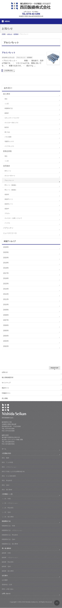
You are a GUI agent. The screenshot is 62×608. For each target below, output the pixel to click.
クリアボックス (9, 146)
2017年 (6, 273)
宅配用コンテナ (9, 141)
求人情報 (5, 398)
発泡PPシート (9, 199)
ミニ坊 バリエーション (10, 503)
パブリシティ (8, 228)
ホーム (4, 449)
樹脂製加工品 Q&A (8, 539)
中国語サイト (6, 393)
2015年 (6, 284)
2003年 (6, 341)
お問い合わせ (6, 593)
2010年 (6, 304)
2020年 (6, 258)
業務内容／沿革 (7, 584)
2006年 (6, 325)
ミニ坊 (7, 103)
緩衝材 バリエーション (10, 557)
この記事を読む (8, 70)
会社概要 (5, 580)
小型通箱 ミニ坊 (7, 494)
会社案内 (5, 575)
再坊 (6, 99)
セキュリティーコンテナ (12, 118)
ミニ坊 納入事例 (7, 517)
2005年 (6, 330)
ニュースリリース (10, 233)
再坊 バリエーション (9, 467)
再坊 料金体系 (7, 480)
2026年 (6, 247)
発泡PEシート (9, 204)
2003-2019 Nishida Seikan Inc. (28, 602)
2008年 (6, 315)
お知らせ (5, 372)
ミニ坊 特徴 (6, 498)
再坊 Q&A (5, 485)
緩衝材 (7, 113)
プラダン (7, 213)
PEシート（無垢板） (11, 190)
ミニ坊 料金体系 (7, 508)
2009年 (6, 310)
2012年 (6, 294)
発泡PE (7, 194)
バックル (7, 223)
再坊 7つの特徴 (7, 462)
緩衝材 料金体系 (7, 562)
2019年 (6, 263)
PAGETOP (54, 368)
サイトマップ (6, 383)
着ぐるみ (7, 132)
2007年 (6, 320)
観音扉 (7, 127)
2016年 (6, 278)
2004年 (6, 336)
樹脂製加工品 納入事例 (10, 544)
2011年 (6, 299)
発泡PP (7, 208)
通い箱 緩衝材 (6, 548)
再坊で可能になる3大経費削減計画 (13, 471)
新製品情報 (7, 151)
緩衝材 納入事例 (7, 571)
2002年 (6, 346)
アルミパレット (8, 53)
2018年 (6, 268)
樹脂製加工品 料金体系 (10, 535)
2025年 (6, 252)
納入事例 (6, 94)
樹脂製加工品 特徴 (8, 526)
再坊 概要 (5, 458)
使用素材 (29, 57)
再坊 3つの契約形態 (9, 476)
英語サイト (5, 388)
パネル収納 (8, 137)
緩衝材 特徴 (6, 553)
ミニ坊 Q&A (6, 512)
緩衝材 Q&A (6, 566)
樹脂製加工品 (9, 108)
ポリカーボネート (10, 175)
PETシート (8, 171)
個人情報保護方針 (7, 377)
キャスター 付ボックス (11, 122)
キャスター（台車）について (13, 218)
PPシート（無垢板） (11, 185)
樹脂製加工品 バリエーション (12, 530)
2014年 (6, 289)
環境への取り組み (7, 589)
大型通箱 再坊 (6, 453)
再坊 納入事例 (7, 489)
